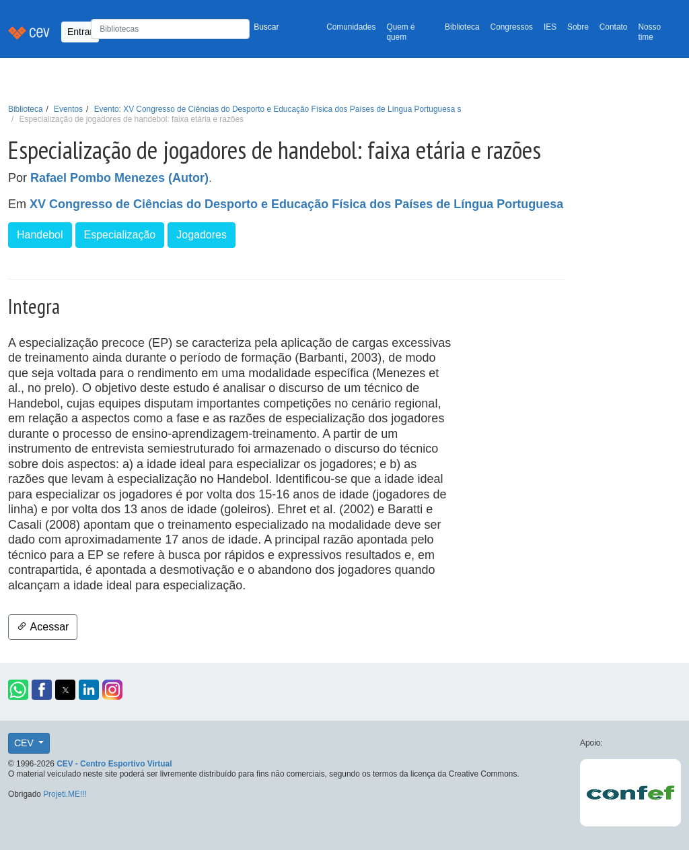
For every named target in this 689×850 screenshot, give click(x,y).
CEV (25, 743)
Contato (614, 27)
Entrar (80, 31)
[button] (18, 690)
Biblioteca (462, 27)
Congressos (512, 27)
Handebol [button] (40, 234)
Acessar (43, 626)
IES (550, 27)
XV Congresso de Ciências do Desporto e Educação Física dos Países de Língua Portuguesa (296, 204)
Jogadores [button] (201, 234)
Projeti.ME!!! (65, 794)
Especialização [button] (120, 234)
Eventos (68, 109)
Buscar (266, 27)
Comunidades (350, 27)
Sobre (578, 27)
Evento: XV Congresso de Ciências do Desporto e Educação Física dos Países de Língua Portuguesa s (278, 109)
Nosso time (649, 32)
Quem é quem (400, 32)
